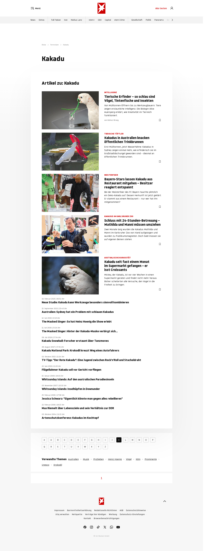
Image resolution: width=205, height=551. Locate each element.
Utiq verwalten (62, 514)
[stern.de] (101, 8)
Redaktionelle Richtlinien (105, 510)
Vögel (129, 459)
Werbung (113, 514)
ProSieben (98, 459)
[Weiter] (172, 20)
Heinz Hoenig (115, 459)
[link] (172, 8)
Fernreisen (54, 45)
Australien (73, 459)
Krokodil (58, 464)
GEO (100, 20)
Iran (66, 20)
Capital (108, 20)
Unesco (45, 464)
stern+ (92, 20)
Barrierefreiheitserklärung (79, 510)
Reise (44, 45)
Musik (86, 459)
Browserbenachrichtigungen (106, 518)
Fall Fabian (56, 20)
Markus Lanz (76, 20)
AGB (121, 510)
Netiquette (77, 514)
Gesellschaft (136, 20)
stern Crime (119, 20)
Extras (41, 20)
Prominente (151, 459)
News (32, 20)
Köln (138, 459)
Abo (161, 8)
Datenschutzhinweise (136, 510)
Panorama (159, 20)
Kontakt (87, 518)
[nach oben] (164, 501)
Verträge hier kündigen (95, 514)
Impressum (59, 510)
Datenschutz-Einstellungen (132, 514)
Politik (148, 20)
